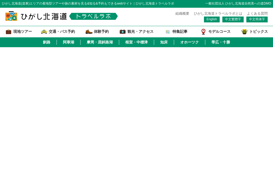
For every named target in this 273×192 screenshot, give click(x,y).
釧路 (46, 42)
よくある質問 (257, 13)
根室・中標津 (136, 42)
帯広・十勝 (220, 42)
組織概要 (182, 13)
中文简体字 (257, 19)
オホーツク (189, 42)
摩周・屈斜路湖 (100, 42)
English (212, 19)
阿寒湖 (68, 42)
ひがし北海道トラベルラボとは (218, 13)
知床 (164, 42)
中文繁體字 (233, 19)
